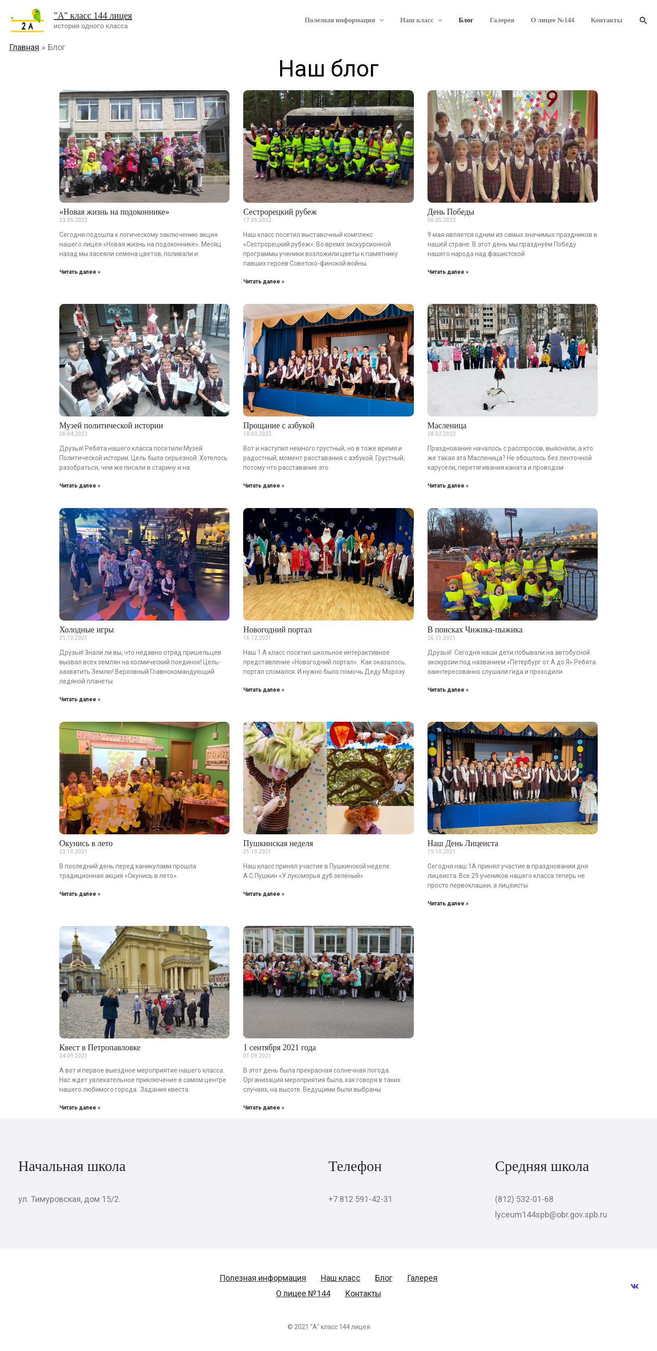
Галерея (508, 21)
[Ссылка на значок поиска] (644, 20)
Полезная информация (358, 21)
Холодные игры (86, 629)
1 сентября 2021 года (279, 1047)
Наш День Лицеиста (463, 843)
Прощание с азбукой (278, 425)
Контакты (608, 21)
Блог (475, 21)
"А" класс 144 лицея (93, 15)
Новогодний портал (277, 629)
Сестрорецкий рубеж (280, 211)
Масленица (447, 425)
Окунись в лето (86, 843)
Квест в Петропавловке (100, 1047)
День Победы (451, 211)
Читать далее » (79, 272)
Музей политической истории (111, 425)
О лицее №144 (557, 21)
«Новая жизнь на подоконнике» (114, 211)
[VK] (635, 1286)
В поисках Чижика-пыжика (475, 629)
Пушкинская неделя (278, 843)
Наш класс (433, 21)
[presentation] (394, 21)
